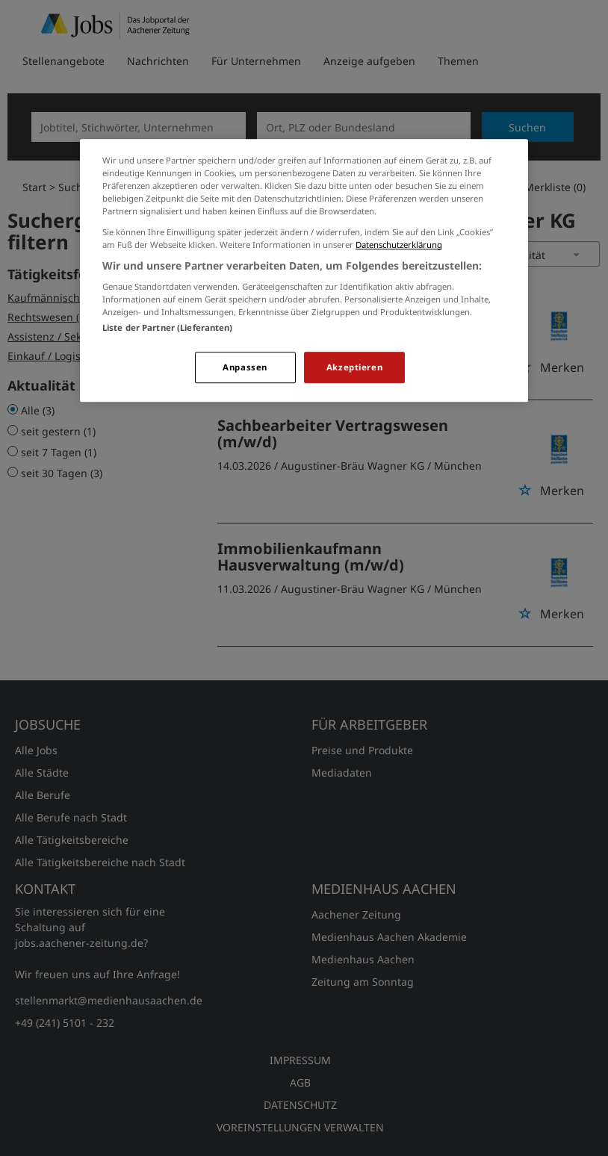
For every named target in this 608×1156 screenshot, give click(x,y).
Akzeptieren (354, 367)
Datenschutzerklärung (399, 244)
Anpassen (245, 367)
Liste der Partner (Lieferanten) (167, 328)
